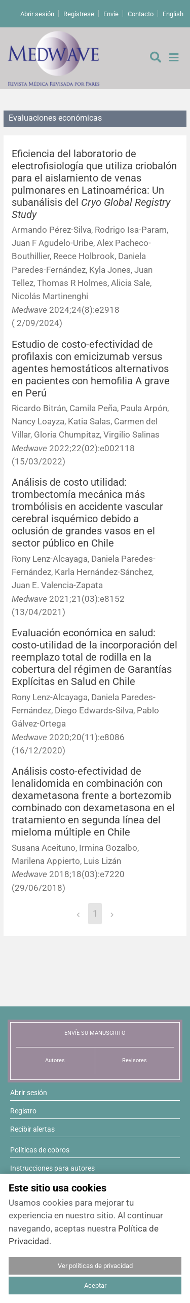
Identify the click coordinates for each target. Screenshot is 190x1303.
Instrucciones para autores (52, 1168)
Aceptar (95, 1285)
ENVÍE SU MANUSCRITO (95, 1033)
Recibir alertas (32, 1129)
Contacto (141, 14)
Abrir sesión (37, 14)
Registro (23, 1111)
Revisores (134, 1060)
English (173, 14)
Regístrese (78, 14)
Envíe (111, 14)
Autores (55, 1060)
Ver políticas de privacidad (95, 1266)
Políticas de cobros (39, 1150)
